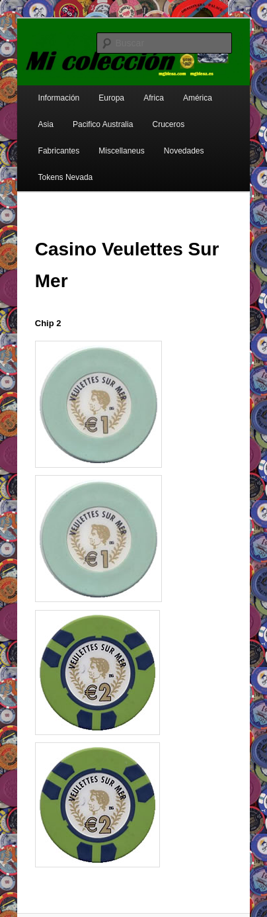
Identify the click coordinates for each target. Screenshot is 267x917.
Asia (46, 124)
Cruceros (168, 124)
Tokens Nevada (65, 177)
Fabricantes (59, 150)
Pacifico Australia (103, 124)
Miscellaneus (121, 150)
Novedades (184, 150)
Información (59, 98)
